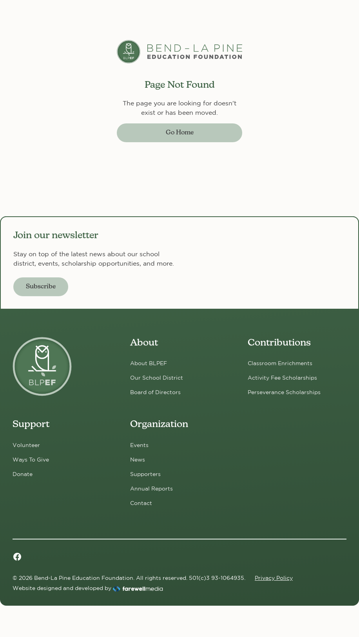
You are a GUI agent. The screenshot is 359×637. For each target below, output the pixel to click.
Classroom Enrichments (280, 363)
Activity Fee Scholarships (282, 378)
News (137, 459)
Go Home (180, 133)
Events (139, 445)
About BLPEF (148, 363)
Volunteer (26, 445)
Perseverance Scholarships (284, 392)
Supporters (145, 474)
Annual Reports (151, 488)
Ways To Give (31, 459)
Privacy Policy (274, 578)
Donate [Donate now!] (23, 474)
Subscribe (41, 287)
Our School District (156, 378)
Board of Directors (155, 392)
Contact (141, 503)
